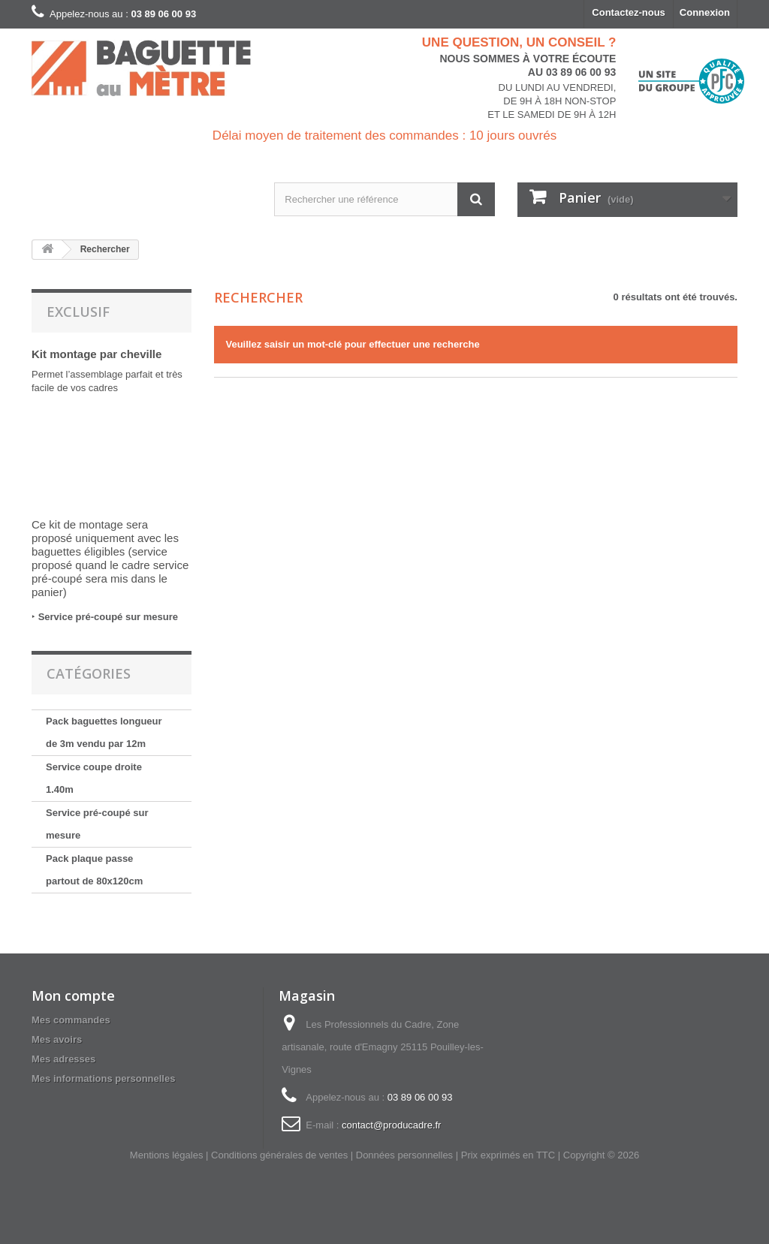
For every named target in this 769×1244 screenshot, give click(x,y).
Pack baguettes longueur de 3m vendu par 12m (104, 732)
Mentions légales (167, 1155)
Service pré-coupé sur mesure (108, 616)
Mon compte (73, 995)
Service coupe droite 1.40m (94, 778)
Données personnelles (404, 1155)
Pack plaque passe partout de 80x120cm (94, 870)
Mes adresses (63, 1059)
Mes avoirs (57, 1039)
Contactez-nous (628, 12)
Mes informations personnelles (103, 1078)
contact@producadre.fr (391, 1125)
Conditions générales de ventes (279, 1155)
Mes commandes (71, 1020)
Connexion (705, 12)
